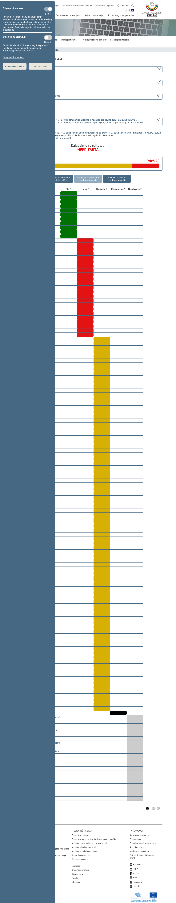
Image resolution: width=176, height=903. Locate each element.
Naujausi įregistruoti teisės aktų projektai (89, 841)
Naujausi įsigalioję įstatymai (84, 845)
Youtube (136, 876)
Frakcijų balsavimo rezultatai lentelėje (117, 179)
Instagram (137, 880)
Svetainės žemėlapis (80, 868)
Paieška (75, 876)
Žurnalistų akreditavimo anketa (143, 841)
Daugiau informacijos (13, 57)
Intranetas (76, 880)
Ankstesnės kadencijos (68, 15)
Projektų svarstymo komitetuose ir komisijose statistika (105, 40)
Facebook (137, 863)
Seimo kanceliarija (93, 15)
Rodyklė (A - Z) (78, 872)
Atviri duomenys (136, 845)
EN (127, 5)
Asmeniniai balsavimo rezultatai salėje (59, 179)
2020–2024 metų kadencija (28, 69)
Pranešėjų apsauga (80, 857)
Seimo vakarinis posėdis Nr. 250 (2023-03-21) (37, 96)
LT (123, 5)
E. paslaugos (135, 837)
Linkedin (136, 884)
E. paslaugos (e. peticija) (121, 15)
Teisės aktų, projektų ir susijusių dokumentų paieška (94, 837)
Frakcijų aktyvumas (69, 40)
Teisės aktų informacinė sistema (77, 5)
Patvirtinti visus (40, 66)
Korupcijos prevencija (81, 853)
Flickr (135, 867)
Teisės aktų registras (104, 5)
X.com (135, 871)
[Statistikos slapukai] (48, 37)
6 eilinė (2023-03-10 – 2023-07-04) (32, 82)
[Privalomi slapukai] (48, 9)
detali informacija (61, 138)
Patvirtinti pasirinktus (14, 66)
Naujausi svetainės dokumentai (85, 849)
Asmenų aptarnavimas (139, 833)
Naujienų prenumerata (139, 849)
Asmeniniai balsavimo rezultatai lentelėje (88, 179)
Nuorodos (76, 864)
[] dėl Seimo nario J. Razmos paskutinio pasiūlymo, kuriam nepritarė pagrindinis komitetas (79, 121)
